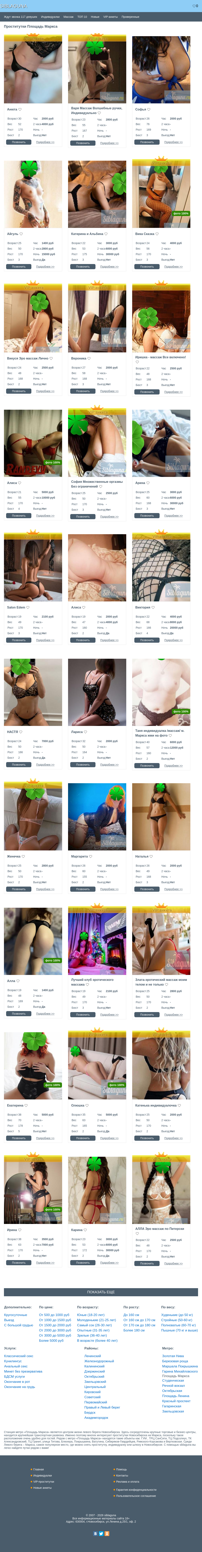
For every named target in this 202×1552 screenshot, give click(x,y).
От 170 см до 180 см (139, 1325)
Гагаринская (171, 1406)
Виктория (142, 607)
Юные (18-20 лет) (91, 1315)
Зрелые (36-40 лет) (92, 1335)
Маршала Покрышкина (180, 1366)
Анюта (12, 109)
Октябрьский (94, 1376)
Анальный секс (16, 1366)
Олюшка (77, 1105)
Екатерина (15, 1105)
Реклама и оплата (127, 1481)
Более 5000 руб (51, 1341)
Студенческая (173, 1380)
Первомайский (95, 1402)
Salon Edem (16, 607)
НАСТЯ (12, 732)
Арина (140, 483)
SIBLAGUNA (13, 6)
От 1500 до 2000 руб (55, 1325)
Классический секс (18, 1356)
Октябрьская (172, 1391)
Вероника (78, 358)
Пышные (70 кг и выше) (179, 1330)
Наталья (142, 856)
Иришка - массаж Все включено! (160, 357)
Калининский (94, 1366)
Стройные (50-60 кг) (176, 1320)
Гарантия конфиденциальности (136, 1489)
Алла (11, 981)
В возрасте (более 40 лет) (97, 1341)
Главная (38, 1469)
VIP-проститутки (43, 1481)
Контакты (122, 1475)
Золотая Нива (173, 1356)
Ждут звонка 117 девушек (20, 16)
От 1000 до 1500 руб (55, 1320)
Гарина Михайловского (180, 1371)
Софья (140, 109)
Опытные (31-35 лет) (93, 1330)
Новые (95, 16)
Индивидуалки (50, 16)
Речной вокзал (173, 1386)
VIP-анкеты (110, 16)
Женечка (14, 856)
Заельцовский (95, 1382)
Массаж (69, 16)
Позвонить (18, 142)
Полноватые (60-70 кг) (178, 1325)
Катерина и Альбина (87, 234)
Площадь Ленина (175, 1396)
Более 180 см (134, 1330)
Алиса (12, 483)
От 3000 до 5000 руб (55, 1335)
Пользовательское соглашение (136, 1495)
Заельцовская (173, 1411)
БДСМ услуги (14, 1376)
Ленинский (92, 1356)
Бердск (89, 1412)
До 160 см (131, 1315)
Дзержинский (94, 1371)
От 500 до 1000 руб (54, 1315)
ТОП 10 (82, 16)
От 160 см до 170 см (139, 1320)
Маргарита (79, 856)
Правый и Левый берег (102, 1407)
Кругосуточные (15, 1315)
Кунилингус (13, 1361)
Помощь (121, 1469)
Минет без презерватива (23, 1371)
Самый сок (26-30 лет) (94, 1325)
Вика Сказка (144, 234)
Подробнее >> (45, 142)
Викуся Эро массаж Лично (27, 358)
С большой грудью (18, 1325)
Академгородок (96, 1418)
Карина (76, 1230)
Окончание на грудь (19, 1387)
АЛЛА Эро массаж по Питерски (159, 1228)
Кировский (92, 1392)
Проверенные (130, 16)
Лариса (77, 732)
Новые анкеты (42, 1487)
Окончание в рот (17, 1382)
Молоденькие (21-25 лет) (96, 1320)
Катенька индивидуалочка (156, 1105)
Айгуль (12, 234)
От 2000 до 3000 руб (55, 1330)
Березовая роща (175, 1361)
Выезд (9, 1320)
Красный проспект (176, 1401)
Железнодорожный (99, 1361)
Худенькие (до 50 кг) (177, 1315)
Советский (92, 1397)
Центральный (95, 1387)
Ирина (12, 1230)
